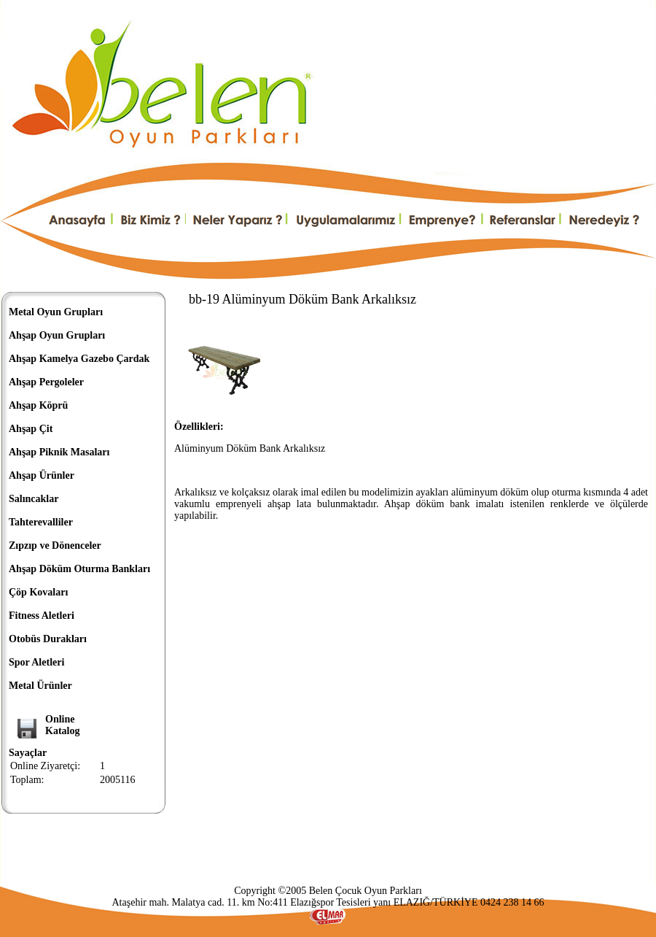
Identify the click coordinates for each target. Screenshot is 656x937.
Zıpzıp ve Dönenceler (55, 545)
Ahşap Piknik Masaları (59, 452)
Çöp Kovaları (38, 592)
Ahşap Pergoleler (46, 382)
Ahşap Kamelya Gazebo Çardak (79, 358)
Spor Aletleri (36, 662)
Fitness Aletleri (41, 615)
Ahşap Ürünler (41, 475)
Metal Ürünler (40, 685)
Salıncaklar (33, 498)
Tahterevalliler (41, 522)
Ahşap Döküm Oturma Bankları (79, 568)
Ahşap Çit (30, 428)
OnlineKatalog (62, 725)
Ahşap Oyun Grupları (57, 335)
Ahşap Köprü (38, 405)
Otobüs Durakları (48, 638)
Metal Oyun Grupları (56, 311)
